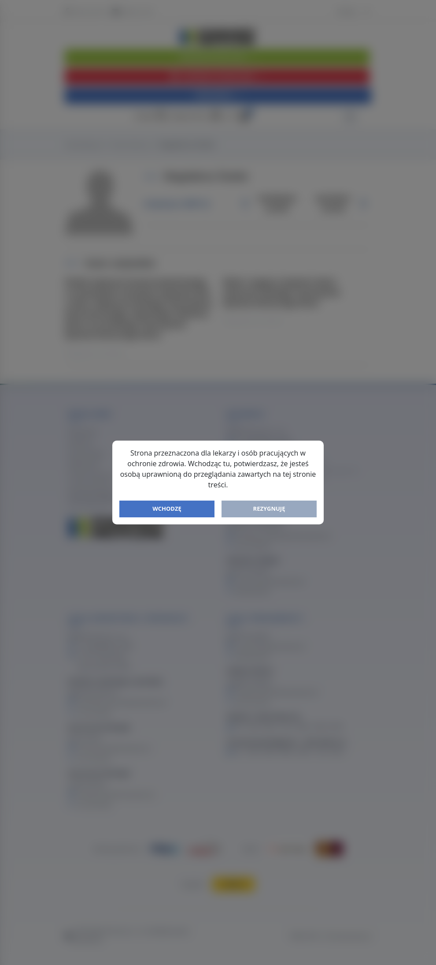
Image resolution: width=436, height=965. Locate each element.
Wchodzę (166, 508)
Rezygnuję (269, 508)
